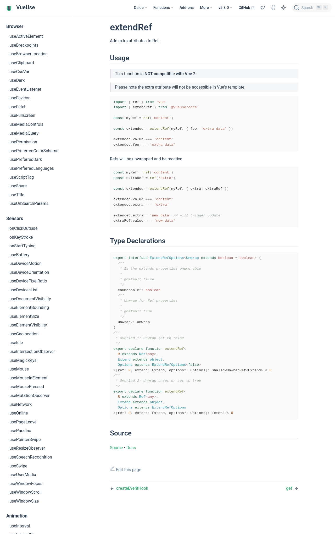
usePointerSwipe (25, 439)
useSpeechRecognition (30, 457)
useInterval (19, 526)
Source (116, 473)
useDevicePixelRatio (28, 281)
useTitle (16, 194)
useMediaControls (26, 124)
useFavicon (20, 97)
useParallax (20, 430)
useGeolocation (23, 333)
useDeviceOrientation (29, 272)
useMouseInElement (28, 377)
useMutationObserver (29, 395)
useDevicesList (23, 289)
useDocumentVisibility (30, 298)
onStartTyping (22, 245)
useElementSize (24, 316)
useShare (18, 185)
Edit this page (125, 495)
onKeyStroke (21, 237)
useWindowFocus (25, 483)
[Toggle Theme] (283, 7)
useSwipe (18, 466)
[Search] (312, 7)
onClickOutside (23, 228)
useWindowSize (24, 501)
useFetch (17, 106)
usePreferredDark (25, 159)
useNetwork (20, 404)
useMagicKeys (23, 360)
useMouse (19, 369)
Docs (131, 473)
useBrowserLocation (28, 53)
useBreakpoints (23, 45)
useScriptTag (21, 177)
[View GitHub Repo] (262, 7)
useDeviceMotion (25, 263)
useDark (17, 80)
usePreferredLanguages (31, 168)
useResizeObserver (27, 448)
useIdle (16, 342)
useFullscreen (22, 115)
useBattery (19, 254)
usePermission (23, 141)
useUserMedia (22, 474)
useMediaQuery (23, 133)
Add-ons (187, 8)
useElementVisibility (28, 325)
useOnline (18, 413)
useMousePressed (26, 386)
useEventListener (25, 89)
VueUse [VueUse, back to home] (20, 7)
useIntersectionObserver (32, 351)
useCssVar (19, 71)
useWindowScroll (25, 492)
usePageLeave (23, 421)
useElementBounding (29, 307)
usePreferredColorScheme (33, 150)
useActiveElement (26, 36)
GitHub (246, 8)
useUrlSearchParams (28, 203)
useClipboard (21, 62)
